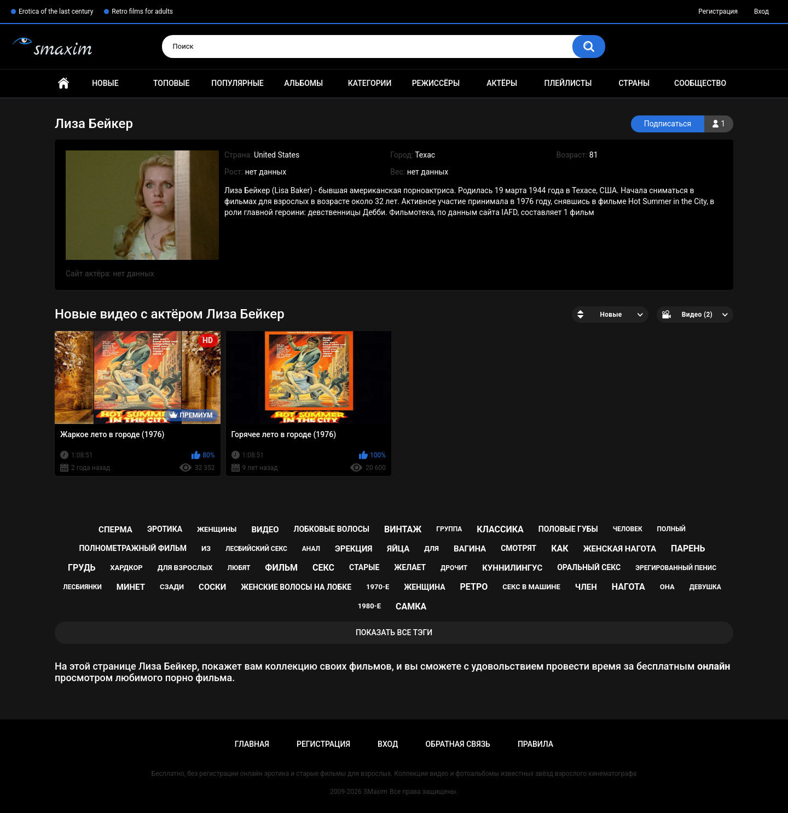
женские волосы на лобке (296, 587)
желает (410, 567)
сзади (172, 587)
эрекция (353, 549)
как (559, 548)
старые (364, 567)
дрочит (454, 568)
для (431, 548)
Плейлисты (568, 83)
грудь (81, 567)
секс (323, 567)
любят (239, 568)
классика (500, 529)
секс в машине (531, 587)
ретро (474, 587)
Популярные (237, 83)
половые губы (568, 529)
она (667, 587)
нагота (628, 587)
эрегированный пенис (675, 568)
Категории (370, 83)
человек (627, 529)
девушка (705, 587)
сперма (115, 530)
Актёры (501, 83)
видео (265, 530)
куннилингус (512, 568)
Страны (634, 83)
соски (212, 587)
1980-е (369, 606)
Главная (63, 83)
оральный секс (589, 567)
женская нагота (619, 549)
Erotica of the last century (56, 11)
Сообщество (700, 83)
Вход (761, 11)
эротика (164, 529)
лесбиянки (82, 587)
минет (131, 587)
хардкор (126, 568)
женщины (216, 529)
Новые (105, 83)
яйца (398, 549)
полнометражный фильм (133, 548)
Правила (535, 744)
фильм (281, 567)
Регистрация (718, 11)
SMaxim (375, 791)
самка (411, 606)
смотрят (518, 548)
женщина (424, 587)
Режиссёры (436, 83)
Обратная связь (457, 744)
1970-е (377, 587)
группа (449, 529)
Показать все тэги (394, 632)
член (586, 587)
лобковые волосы (332, 529)
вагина (470, 549)
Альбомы (303, 83)
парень (688, 548)
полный (671, 529)
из (206, 548)
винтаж (402, 529)
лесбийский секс (256, 549)
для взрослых (185, 568)
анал (311, 549)
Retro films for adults (142, 11)
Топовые (171, 83)
